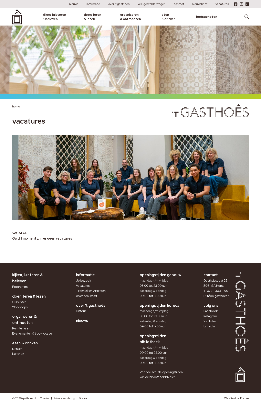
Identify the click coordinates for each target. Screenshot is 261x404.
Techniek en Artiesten (91, 291)
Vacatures (222, 4)
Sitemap (83, 398)
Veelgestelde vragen (152, 4)
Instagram (210, 316)
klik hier (170, 377)
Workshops (20, 307)
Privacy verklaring (64, 398)
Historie (81, 311)
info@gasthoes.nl (218, 296)
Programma (20, 287)
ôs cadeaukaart (86, 296)
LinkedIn (209, 326)
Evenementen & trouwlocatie (32, 333)
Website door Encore (236, 398)
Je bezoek (83, 281)
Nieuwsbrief (199, 4)
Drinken (17, 349)
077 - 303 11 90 (217, 291)
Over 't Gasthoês (118, 4)
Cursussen (19, 302)
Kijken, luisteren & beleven (54, 17)
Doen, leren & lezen (92, 17)
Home (16, 106)
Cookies (44, 398)
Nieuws (73, 4)
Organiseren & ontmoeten (130, 17)
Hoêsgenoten (206, 17)
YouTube (209, 321)
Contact (179, 4)
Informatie (93, 4)
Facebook (210, 311)
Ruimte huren (21, 328)
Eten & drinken (168, 17)
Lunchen (18, 354)
